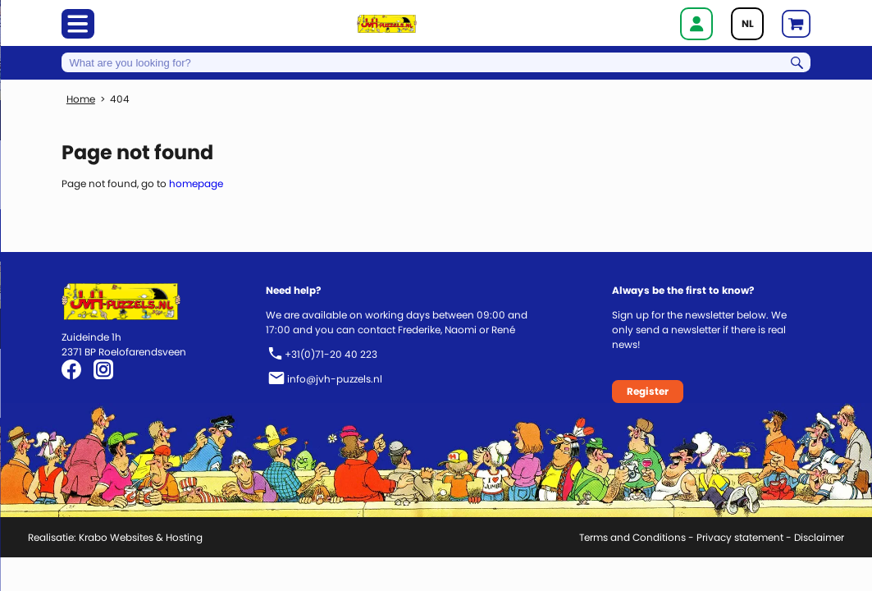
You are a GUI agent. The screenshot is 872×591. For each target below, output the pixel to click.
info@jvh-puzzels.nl (334, 379)
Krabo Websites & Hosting (141, 537)
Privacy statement (739, 537)
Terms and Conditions (632, 537)
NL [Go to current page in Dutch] (748, 23)
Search (796, 63)
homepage (196, 183)
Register (648, 391)
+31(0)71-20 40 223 (331, 354)
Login (696, 23)
